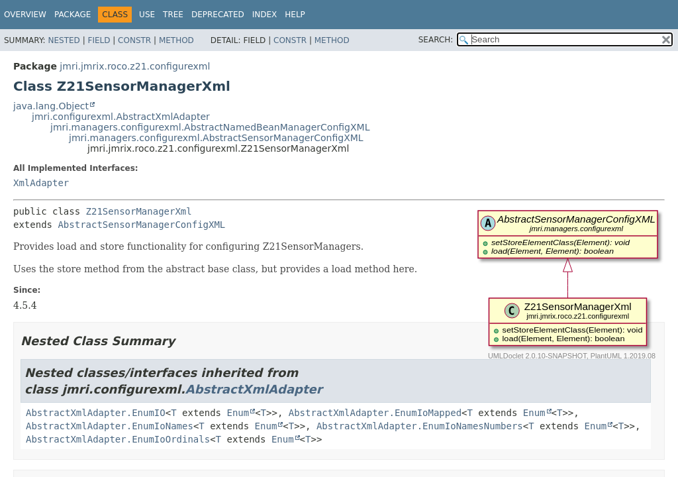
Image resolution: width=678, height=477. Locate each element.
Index (264, 14)
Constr (134, 40)
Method (176, 40)
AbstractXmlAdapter (253, 389)
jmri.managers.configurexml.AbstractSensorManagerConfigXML (216, 137)
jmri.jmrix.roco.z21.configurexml (135, 66)
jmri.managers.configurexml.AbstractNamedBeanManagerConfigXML (209, 127)
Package (72, 14)
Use (147, 14)
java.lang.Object (51, 106)
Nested (63, 40)
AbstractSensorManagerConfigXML (141, 224)
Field (98, 40)
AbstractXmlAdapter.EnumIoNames (109, 426)
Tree (173, 14)
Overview (25, 14)
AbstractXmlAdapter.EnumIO (96, 412)
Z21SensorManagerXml (139, 211)
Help (295, 14)
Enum (237, 412)
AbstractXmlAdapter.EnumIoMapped (375, 412)
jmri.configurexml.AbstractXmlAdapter (121, 116)
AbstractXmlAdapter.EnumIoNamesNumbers (419, 426)
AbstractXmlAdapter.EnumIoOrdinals (118, 439)
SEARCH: (436, 39)
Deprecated (217, 14)
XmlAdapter (41, 183)
